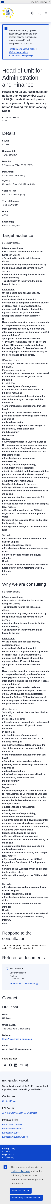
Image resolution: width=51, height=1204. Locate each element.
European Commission (13, 1124)
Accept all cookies (20, 1190)
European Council (10, 1133)
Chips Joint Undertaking (13, 175)
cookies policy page (20, 1171)
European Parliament (12, 1129)
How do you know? (40, 2)
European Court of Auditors (15, 1137)
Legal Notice (8, 1154)
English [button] (32, 13)
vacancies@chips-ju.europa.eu (17, 1049)
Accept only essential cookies (26, 1198)
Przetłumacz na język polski (22, 49)
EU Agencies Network (15, 1080)
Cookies (6, 1151)
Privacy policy (9, 1148)
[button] (15, 983)
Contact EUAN (9, 1101)
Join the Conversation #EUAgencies (19, 1113)
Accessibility (8, 1157)
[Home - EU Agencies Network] (15, 13)
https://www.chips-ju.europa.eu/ (17, 1039)
